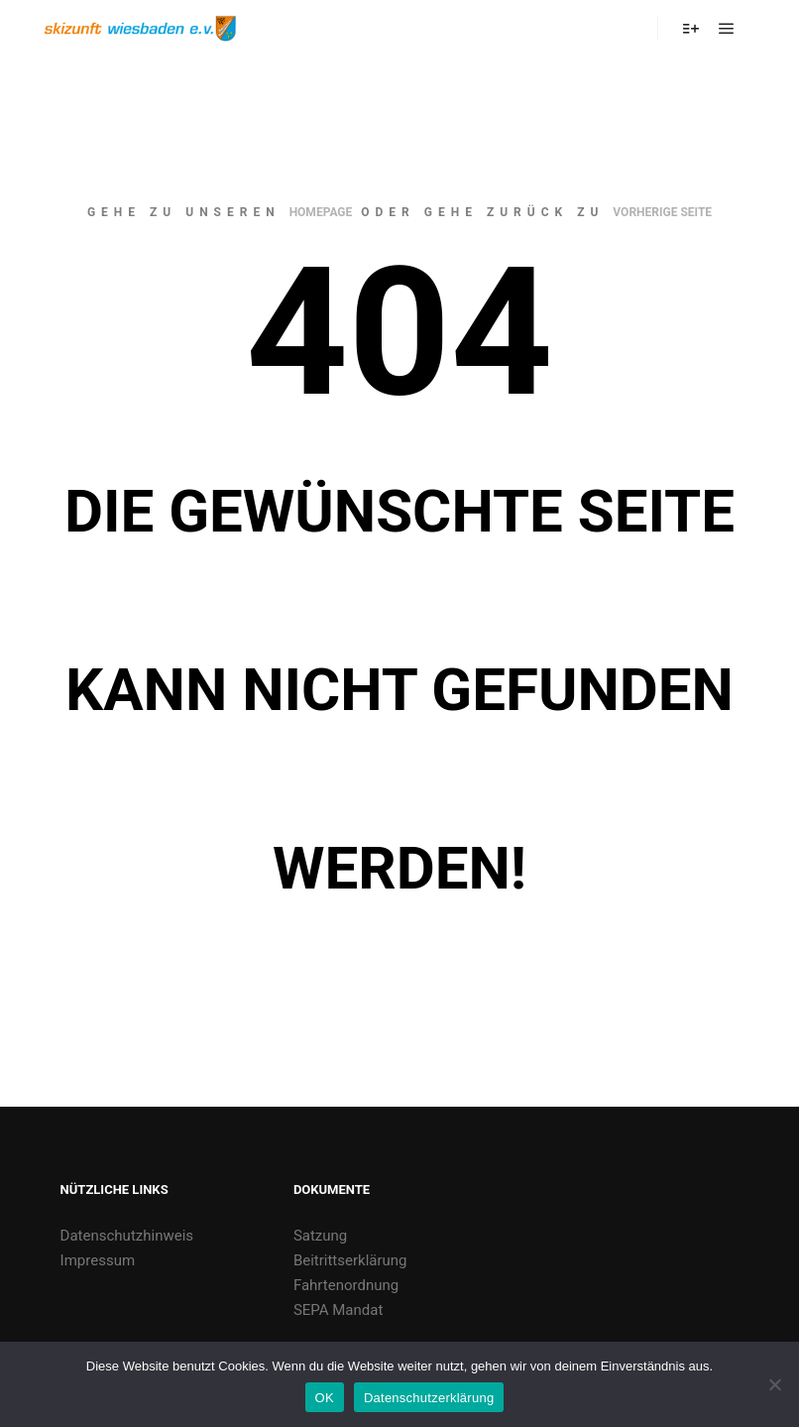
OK (324, 1397)
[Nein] (774, 1384)
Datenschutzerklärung (429, 1397)
